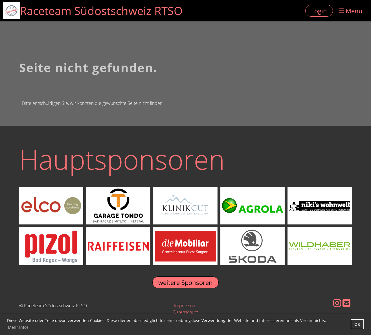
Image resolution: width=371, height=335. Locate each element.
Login (319, 11)
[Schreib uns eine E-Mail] (346, 303)
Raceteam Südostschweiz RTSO (101, 10)
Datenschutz (185, 312)
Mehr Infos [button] (18, 327)
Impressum (185, 305)
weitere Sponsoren (185, 282)
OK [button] (357, 324)
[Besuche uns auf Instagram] (337, 303)
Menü (351, 11)
